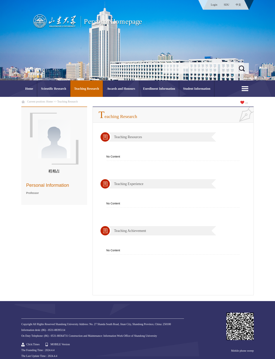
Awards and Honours (121, 88)
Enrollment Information (159, 88)
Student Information (196, 88)
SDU (226, 4)
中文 (238, 4)
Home (29, 88)
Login (214, 4)
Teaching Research (86, 88)
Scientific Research (53, 88)
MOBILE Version (60, 344)
